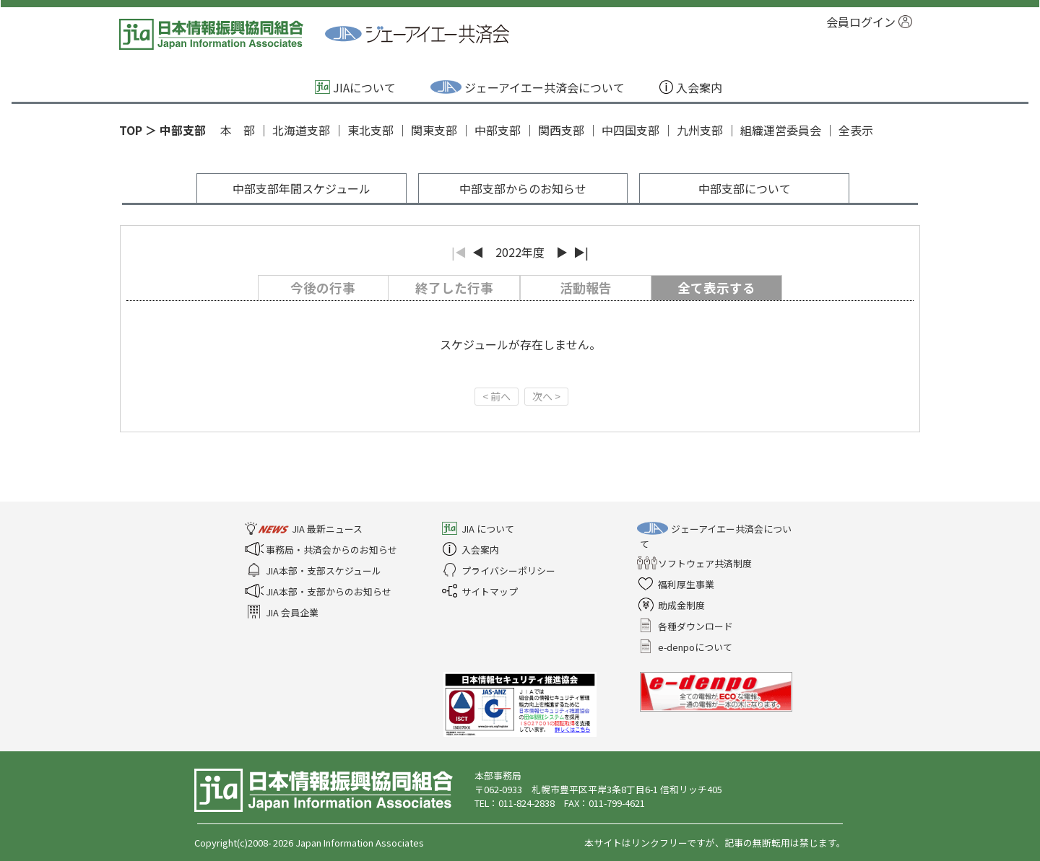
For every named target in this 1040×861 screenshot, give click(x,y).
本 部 (237, 130)
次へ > (546, 396)
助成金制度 (672, 605)
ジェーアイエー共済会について (529, 87)
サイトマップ (480, 591)
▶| (581, 252)
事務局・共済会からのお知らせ (322, 549)
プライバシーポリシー (499, 570)
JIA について (478, 529)
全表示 (855, 130)
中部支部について (744, 188)
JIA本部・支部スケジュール (314, 570)
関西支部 (561, 130)
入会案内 (692, 87)
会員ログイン (869, 21)
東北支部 (370, 130)
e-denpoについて (686, 647)
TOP (130, 130)
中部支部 (497, 130)
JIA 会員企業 (283, 612)
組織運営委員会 (780, 130)
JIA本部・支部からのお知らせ (319, 591)
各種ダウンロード (686, 626)
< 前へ (496, 396)
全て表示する (716, 288)
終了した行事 (454, 288)
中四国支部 (630, 130)
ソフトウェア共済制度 (696, 563)
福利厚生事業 (677, 584)
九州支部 (700, 130)
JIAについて (357, 87)
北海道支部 (301, 130)
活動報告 (586, 288)
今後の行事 (322, 288)
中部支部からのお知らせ (522, 188)
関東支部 (434, 130)
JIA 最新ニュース (305, 529)
